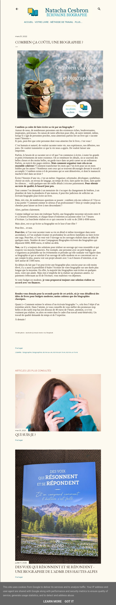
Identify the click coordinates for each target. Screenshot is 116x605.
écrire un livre (72, 352)
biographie (37, 352)
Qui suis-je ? (25, 434)
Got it (69, 601)
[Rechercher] (99, 8)
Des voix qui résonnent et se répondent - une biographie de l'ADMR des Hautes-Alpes (56, 569)
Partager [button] (19, 348)
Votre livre (42, 22)
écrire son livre (59, 352)
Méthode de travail (61, 22)
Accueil (28, 22)
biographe (27, 352)
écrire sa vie (47, 352)
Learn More (52, 601)
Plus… (78, 22)
